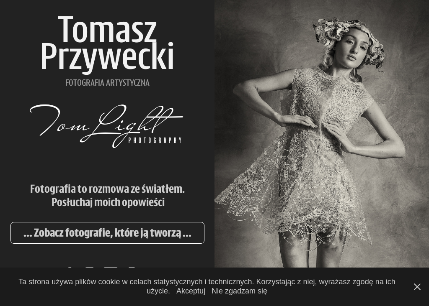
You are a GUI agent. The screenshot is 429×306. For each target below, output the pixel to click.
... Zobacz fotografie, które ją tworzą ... (107, 233)
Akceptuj (190, 291)
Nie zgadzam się (239, 291)
